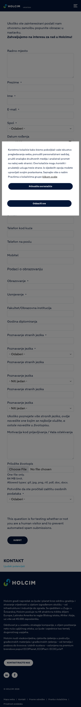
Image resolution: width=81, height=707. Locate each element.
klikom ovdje (49, 176)
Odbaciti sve (39, 203)
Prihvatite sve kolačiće (40, 186)
